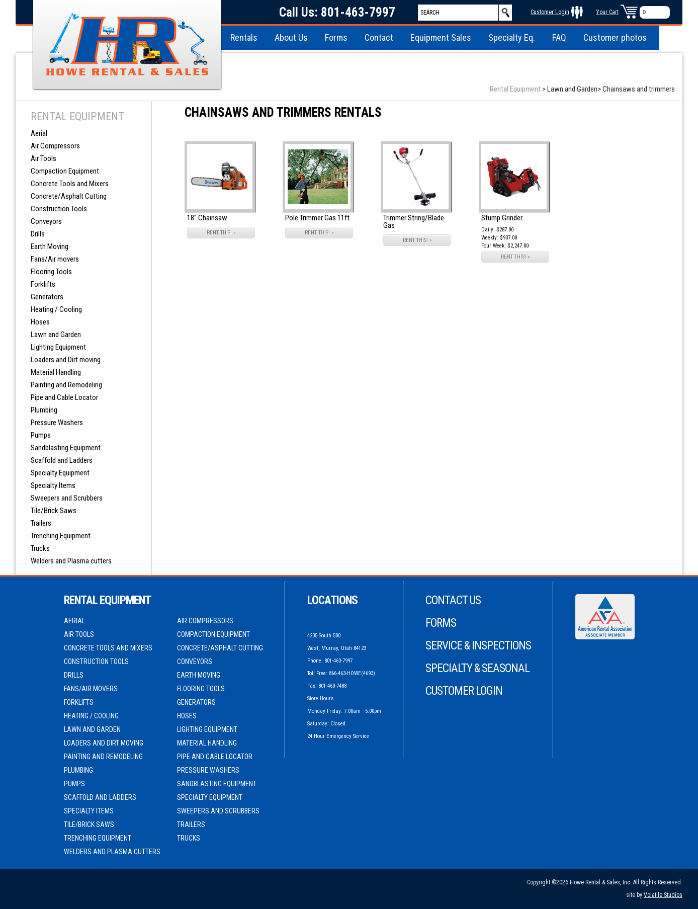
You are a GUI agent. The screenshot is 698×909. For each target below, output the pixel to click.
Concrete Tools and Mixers (70, 183)
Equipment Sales (440, 37)
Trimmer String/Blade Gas (413, 221)
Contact (379, 37)
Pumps (41, 435)
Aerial (39, 133)
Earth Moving (49, 246)
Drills (38, 233)
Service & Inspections (478, 645)
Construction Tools (59, 208)
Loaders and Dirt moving (66, 359)
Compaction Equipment (65, 171)
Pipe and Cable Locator (64, 397)
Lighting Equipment (58, 347)
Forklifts (43, 284)
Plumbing (44, 410)
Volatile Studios (663, 894)
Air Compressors (55, 145)
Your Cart (607, 12)
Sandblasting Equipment (66, 447)
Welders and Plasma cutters (71, 560)
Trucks (40, 548)
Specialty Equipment (60, 472)
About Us (291, 37)
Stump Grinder (501, 217)
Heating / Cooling (56, 309)
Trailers (41, 523)
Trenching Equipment (61, 535)
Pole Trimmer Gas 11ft (317, 217)
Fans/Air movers (55, 259)
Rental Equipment (515, 89)
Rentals (243, 37)
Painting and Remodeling (66, 384)
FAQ (559, 37)
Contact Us (453, 600)
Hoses (40, 321)
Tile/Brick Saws (53, 510)
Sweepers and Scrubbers (67, 498)
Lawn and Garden (56, 334)
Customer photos (615, 37)
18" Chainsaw (207, 217)
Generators (47, 296)
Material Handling (56, 372)
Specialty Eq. (511, 37)
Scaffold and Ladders (62, 460)
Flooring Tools (51, 271)
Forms (336, 37)
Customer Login (550, 12)
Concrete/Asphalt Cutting (69, 196)
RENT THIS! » (221, 232)
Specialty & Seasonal (477, 668)
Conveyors (46, 221)
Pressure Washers (57, 422)
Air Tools (43, 158)
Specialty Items (53, 485)
